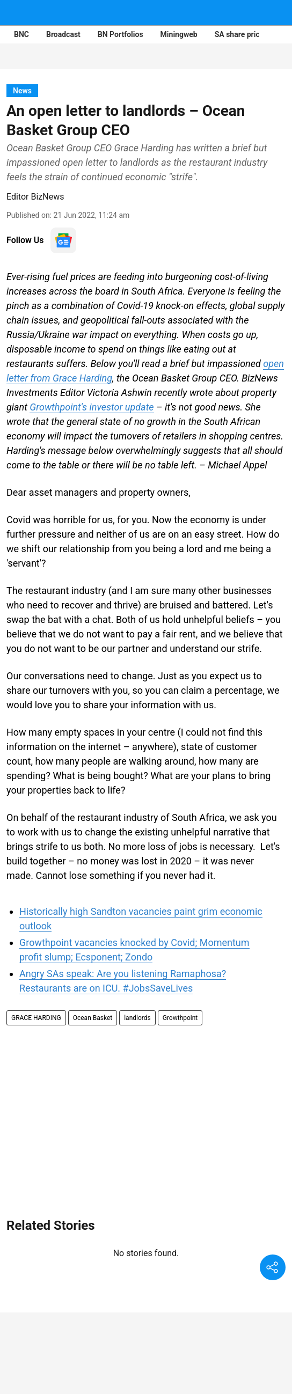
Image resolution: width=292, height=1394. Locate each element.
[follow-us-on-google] (63, 240)
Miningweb (179, 34)
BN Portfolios (120, 34)
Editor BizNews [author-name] (35, 197)
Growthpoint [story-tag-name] (180, 1018)
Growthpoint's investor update (92, 407)
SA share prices (241, 34)
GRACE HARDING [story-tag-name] (36, 1018)
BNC (21, 34)
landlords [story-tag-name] (137, 1018)
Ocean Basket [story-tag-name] (92, 1018)
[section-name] (22, 90)
